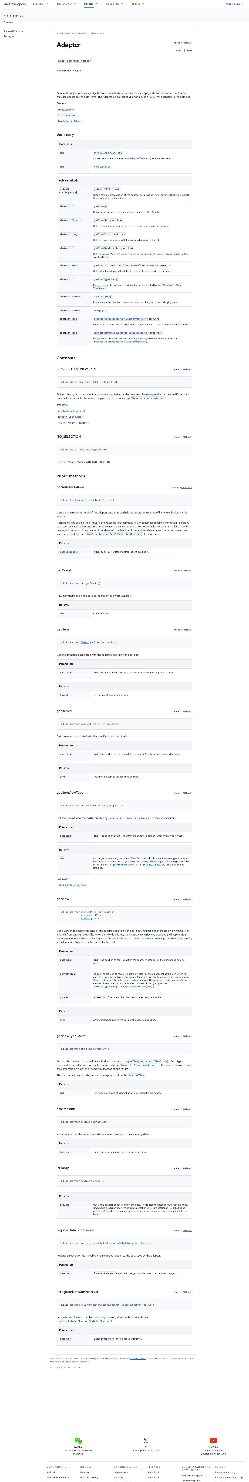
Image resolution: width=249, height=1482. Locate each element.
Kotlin (179, 50)
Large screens (121, 1472)
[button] (20, 36)
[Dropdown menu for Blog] (144, 4)
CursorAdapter (66, 115)
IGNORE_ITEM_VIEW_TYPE (108, 152)
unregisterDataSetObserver (110, 332)
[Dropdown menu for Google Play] (123, 4)
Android (51, 1472)
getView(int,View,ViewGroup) (146, 398)
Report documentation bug (229, 1477)
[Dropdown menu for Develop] (98, 4)
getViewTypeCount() (70, 416)
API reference (13, 15)
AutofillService (171, 194)
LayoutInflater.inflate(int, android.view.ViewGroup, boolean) (137, 938)
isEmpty (98, 310)
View (152, 96)
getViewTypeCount (105, 279)
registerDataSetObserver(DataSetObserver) (120, 341)
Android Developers (66, 33)
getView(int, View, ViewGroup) (160, 253)
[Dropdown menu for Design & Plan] (76, 4)
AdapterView (119, 93)
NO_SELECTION (102, 166)
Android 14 (153, 1477)
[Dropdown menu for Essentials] (49, 4)
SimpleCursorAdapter (70, 121)
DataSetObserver (136, 318)
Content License (138, 1358)
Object (76, 220)
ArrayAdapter (65, 109)
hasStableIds (102, 296)
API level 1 (187, 42)
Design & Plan (64, 3)
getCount (99, 206)
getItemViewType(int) (71, 410)
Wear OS (118, 1477)
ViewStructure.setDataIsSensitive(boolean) (114, 534)
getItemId (100, 234)
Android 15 (153, 1472)
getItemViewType (104, 248)
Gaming (84, 1472)
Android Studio (234, 3)
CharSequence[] (69, 192)
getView (98, 265)
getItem (99, 220)
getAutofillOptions (106, 189)
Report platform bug (225, 1472)
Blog (137, 3)
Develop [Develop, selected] (89, 3)
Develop (83, 33)
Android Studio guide (192, 1475)
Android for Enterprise (58, 1477)
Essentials (39, 3)
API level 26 (186, 487)
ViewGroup (153, 265)
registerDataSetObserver (109, 318)
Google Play (112, 3)
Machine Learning (89, 1477)
